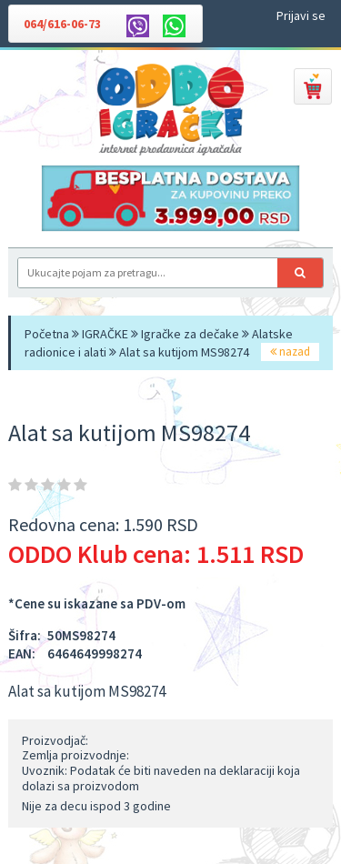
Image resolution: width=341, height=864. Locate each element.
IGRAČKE (105, 334)
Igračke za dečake (190, 334)
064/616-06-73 (62, 23)
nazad (290, 351)
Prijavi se (301, 15)
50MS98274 (81, 635)
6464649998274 (94, 653)
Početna (47, 334)
